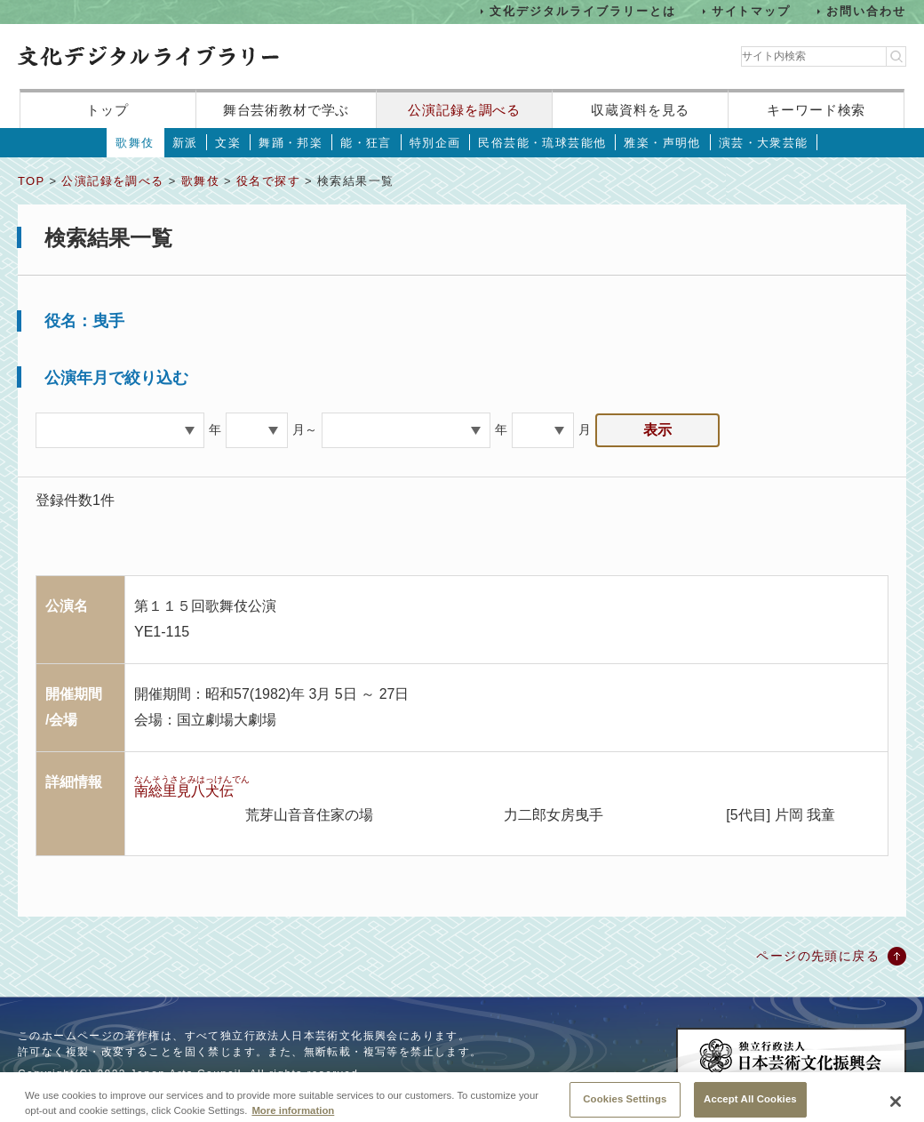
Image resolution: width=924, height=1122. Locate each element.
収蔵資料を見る (640, 109)
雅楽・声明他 (662, 142)
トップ (107, 109)
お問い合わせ (866, 11)
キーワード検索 (816, 109)
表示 (657, 429)
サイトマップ (752, 11)
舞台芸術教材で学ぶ (286, 109)
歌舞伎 (135, 142)
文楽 (228, 142)
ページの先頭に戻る (818, 956)
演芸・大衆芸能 (763, 142)
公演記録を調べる (464, 109)
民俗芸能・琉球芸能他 (542, 142)
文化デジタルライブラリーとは (582, 11)
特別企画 (435, 142)
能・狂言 (366, 142)
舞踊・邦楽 (291, 142)
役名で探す (268, 181)
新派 (185, 142)
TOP (31, 181)
